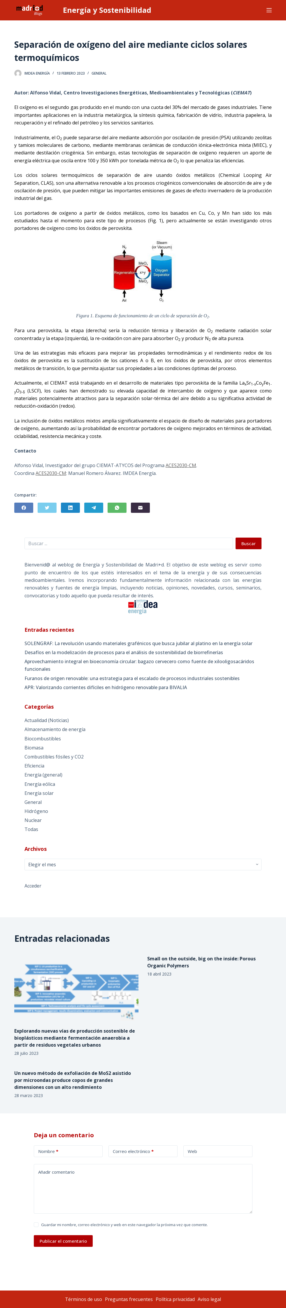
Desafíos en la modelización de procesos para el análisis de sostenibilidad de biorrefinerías (123, 652)
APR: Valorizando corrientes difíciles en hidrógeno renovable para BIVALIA (105, 687)
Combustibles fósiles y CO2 (54, 757)
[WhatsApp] (117, 508)
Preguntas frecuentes (129, 1299)
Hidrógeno (36, 811)
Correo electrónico (133, 1151)
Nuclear (33, 820)
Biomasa (33, 747)
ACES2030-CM (181, 465)
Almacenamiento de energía (54, 729)
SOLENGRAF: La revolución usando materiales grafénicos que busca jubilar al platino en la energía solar (138, 643)
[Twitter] (47, 508)
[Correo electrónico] (140, 508)
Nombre (48, 1151)
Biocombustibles (42, 738)
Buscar (248, 543)
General (99, 73)
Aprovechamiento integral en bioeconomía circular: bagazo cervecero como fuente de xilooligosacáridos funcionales (139, 665)
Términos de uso (83, 1299)
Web (192, 1151)
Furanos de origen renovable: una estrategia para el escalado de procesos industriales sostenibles (132, 678)
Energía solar (39, 793)
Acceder (32, 886)
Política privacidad (175, 1299)
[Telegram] (93, 508)
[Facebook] (23, 508)
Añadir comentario (56, 1172)
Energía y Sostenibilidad (107, 10)
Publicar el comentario (63, 1241)
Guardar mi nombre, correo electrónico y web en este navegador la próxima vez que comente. (124, 1224)
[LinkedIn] (70, 508)
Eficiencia (34, 766)
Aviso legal (209, 1299)
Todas (31, 829)
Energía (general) (43, 775)
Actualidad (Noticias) (46, 720)
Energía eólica (39, 784)
